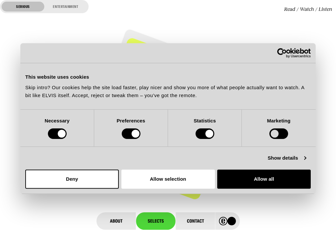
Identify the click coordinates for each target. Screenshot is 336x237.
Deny (72, 179)
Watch (307, 9)
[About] (116, 221)
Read (289, 9)
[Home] (227, 221)
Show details (283, 158)
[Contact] (195, 221)
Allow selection (168, 179)
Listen (325, 9)
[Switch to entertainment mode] (44, 6)
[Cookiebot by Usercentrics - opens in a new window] (282, 53)
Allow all (264, 179)
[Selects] (155, 221)
